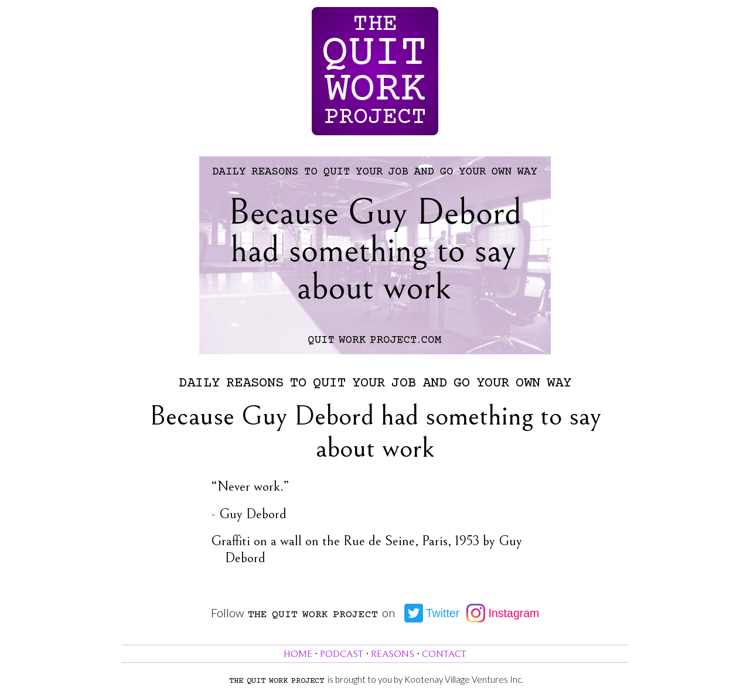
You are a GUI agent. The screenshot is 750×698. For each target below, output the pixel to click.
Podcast (341, 654)
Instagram (502, 613)
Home (298, 654)
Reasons (392, 654)
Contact (444, 654)
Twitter (432, 613)
